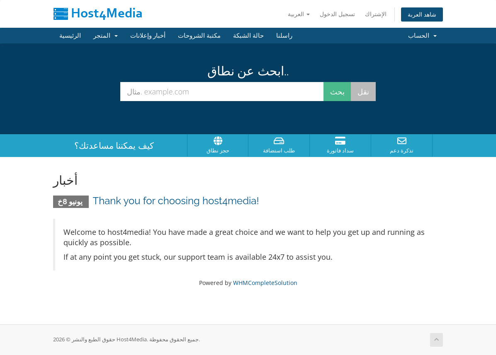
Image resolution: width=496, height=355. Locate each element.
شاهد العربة (422, 14)
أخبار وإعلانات (148, 35)
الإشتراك (376, 14)
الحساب (422, 35)
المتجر (105, 35)
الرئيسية (70, 35)
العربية (299, 14)
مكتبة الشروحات (199, 35)
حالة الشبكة (248, 35)
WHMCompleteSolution (265, 283)
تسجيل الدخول (337, 14)
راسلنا (284, 35)
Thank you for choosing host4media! (176, 201)
